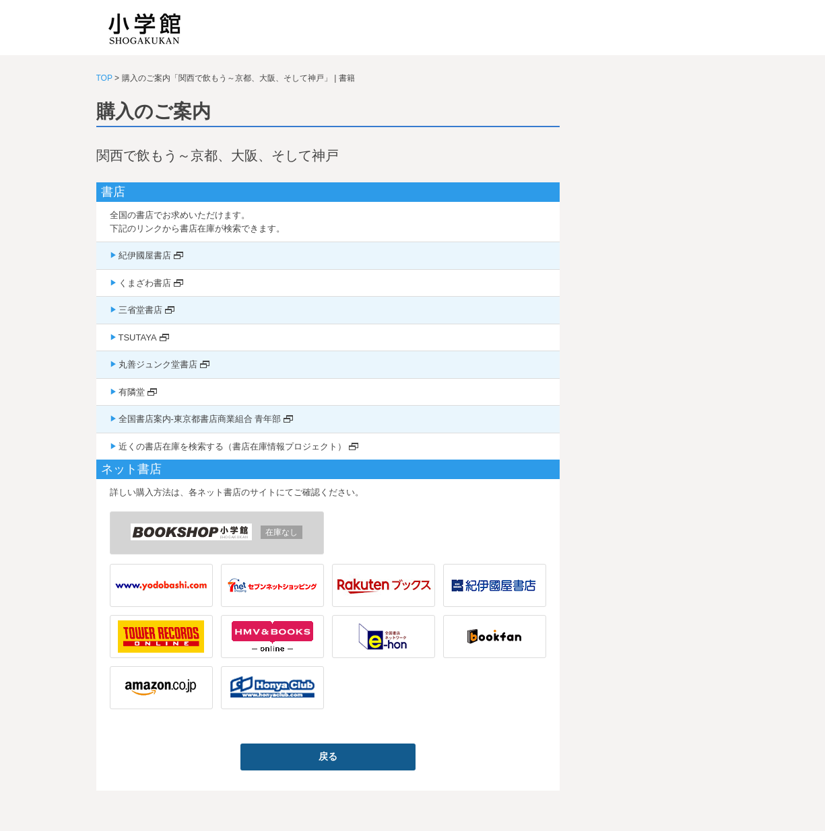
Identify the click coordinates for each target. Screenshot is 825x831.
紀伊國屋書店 (145, 255)
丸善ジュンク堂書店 (158, 364)
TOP (104, 78)
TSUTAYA (138, 337)
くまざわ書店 (145, 283)
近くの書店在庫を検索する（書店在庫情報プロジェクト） (232, 446)
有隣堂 (132, 392)
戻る (328, 756)
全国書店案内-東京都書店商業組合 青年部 (200, 419)
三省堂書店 (140, 310)
